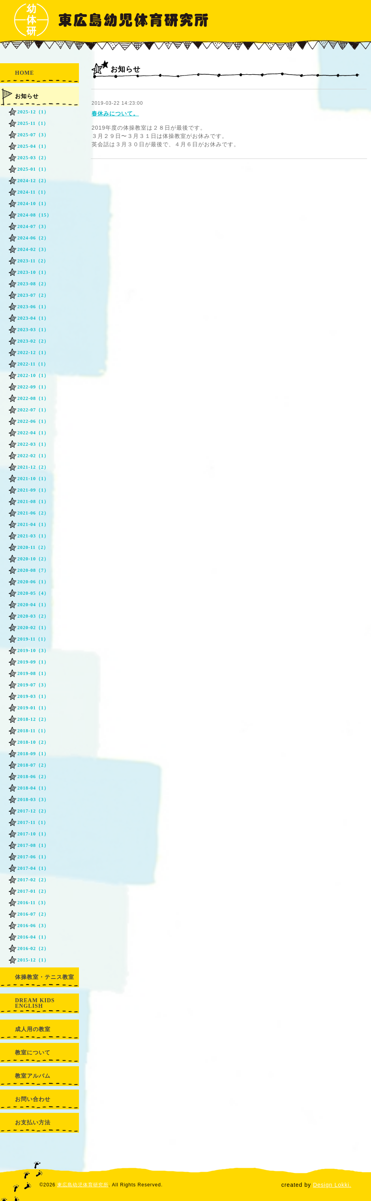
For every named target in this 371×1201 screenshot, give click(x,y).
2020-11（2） (33, 547)
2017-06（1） (33, 857)
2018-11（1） (33, 730)
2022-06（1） (33, 421)
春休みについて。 (115, 113)
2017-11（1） (33, 822)
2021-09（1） (33, 490)
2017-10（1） (33, 834)
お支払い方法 (33, 1123)
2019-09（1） (33, 662)
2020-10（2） (33, 559)
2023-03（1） (33, 329)
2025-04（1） (33, 146)
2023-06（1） (33, 306)
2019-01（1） (33, 708)
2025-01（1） (33, 169)
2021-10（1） (33, 478)
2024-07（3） (33, 226)
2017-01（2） (33, 891)
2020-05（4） (33, 593)
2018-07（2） (33, 765)
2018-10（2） (33, 742)
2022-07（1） (33, 410)
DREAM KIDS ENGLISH (35, 1003)
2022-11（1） (33, 364)
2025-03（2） (33, 157)
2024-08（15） (34, 215)
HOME (24, 73)
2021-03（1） (33, 536)
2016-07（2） (33, 914)
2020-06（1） (33, 581)
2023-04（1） (33, 318)
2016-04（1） (33, 937)
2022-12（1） (33, 352)
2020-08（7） (33, 570)
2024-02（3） (33, 249)
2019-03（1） (33, 696)
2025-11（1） (33, 123)
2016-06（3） (33, 925)
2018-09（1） (33, 753)
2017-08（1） (33, 845)
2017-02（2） (33, 879)
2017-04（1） (33, 868)
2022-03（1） (33, 444)
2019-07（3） (33, 685)
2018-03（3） (33, 799)
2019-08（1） (33, 673)
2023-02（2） (33, 341)
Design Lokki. (332, 1185)
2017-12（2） (33, 811)
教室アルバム (33, 1076)
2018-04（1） (33, 788)
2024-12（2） (33, 180)
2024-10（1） (33, 203)
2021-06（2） (33, 513)
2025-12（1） (33, 112)
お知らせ (27, 96)
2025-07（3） (33, 135)
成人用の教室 (33, 1029)
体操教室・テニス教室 (44, 977)
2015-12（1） (33, 960)
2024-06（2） (33, 238)
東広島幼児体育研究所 (83, 1185)
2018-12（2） (33, 719)
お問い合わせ (33, 1099)
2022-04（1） (33, 433)
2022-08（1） (33, 398)
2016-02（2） (33, 948)
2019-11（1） (33, 639)
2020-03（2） (33, 616)
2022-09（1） (33, 387)
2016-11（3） (33, 902)
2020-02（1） (33, 627)
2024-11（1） (33, 192)
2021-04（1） (33, 524)
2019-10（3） (33, 650)
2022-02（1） (33, 455)
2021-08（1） (33, 501)
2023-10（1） (33, 272)
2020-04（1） (33, 604)
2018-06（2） (33, 776)
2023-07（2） (33, 295)
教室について (33, 1053)
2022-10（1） (33, 375)
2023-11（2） (33, 261)
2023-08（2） (33, 284)
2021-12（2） (33, 467)
